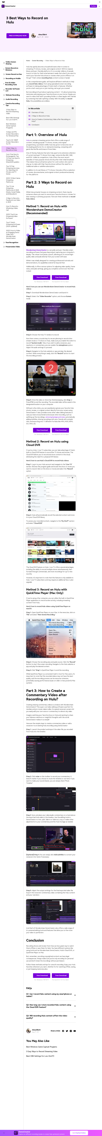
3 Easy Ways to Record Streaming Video (12, 111)
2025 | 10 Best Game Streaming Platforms (13, 180)
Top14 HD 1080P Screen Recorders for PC (12, 142)
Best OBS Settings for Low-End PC (12, 119)
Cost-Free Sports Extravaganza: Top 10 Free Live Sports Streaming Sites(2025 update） (13, 158)
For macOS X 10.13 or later (60, 281)
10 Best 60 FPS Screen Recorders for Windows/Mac (12, 134)
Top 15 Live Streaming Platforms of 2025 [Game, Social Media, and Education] (13, 190)
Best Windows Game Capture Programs (11, 126)
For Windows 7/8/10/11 (41, 281)
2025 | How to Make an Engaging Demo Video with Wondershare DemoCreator (13, 234)
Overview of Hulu (38, 112)
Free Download (42, 277)
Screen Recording (37, 60)
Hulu (27, 140)
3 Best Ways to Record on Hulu (11, 149)
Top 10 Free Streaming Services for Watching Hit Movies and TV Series (12, 170)
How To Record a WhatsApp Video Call (12, 208)
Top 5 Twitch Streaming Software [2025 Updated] (13, 224)
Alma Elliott (42, 35)
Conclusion (35, 125)
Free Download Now (17, 36)
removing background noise (55, 417)
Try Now (93, 6)
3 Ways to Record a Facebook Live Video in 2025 (13, 200)
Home (28, 60)
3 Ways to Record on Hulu (41, 116)
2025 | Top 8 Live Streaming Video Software (12, 216)
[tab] (12, 63)
